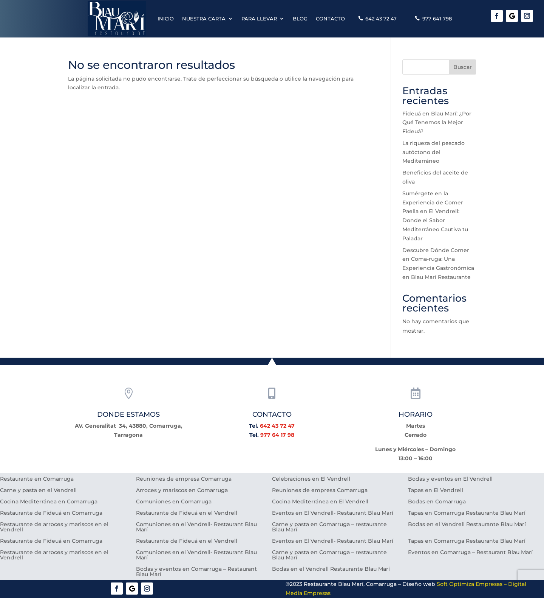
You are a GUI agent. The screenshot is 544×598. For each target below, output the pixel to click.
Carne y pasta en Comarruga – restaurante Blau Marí (329, 527)
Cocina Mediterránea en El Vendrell (320, 502)
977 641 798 (437, 19)
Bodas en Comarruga (437, 502)
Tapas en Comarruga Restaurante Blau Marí (466, 513)
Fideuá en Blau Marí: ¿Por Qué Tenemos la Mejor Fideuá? (436, 122)
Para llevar (259, 19)
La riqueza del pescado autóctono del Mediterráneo (433, 152)
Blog (300, 19)
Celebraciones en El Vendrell (311, 479)
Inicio (166, 19)
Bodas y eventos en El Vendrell (450, 479)
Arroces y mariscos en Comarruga (182, 490)
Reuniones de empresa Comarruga (184, 479)
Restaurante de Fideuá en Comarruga (51, 513)
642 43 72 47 (381, 19)
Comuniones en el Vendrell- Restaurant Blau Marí (196, 527)
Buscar (462, 67)
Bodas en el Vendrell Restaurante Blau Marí (467, 525)
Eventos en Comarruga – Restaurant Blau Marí (470, 553)
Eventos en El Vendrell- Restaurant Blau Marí (332, 513)
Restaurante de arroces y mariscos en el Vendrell (54, 527)
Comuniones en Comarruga (174, 502)
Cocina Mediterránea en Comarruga (48, 502)
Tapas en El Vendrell (435, 490)
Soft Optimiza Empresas (469, 584)
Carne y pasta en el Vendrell (38, 490)
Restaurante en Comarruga (37, 479)
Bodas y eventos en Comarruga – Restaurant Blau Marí (196, 572)
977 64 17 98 (277, 434)
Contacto (330, 19)
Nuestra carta (204, 19)
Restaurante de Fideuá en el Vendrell (186, 513)
